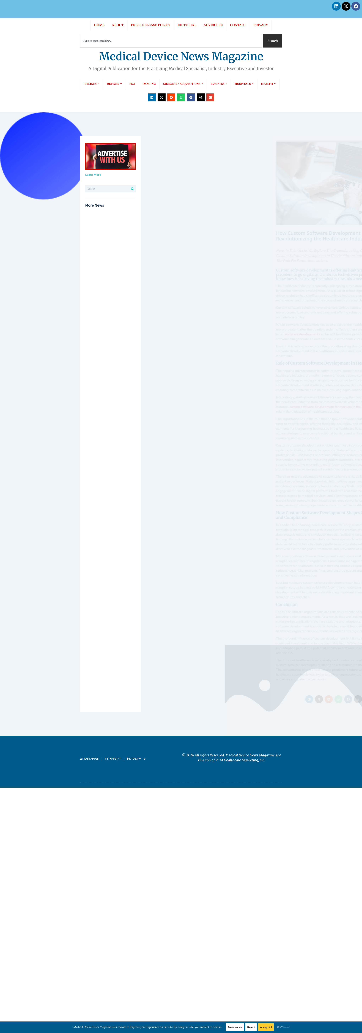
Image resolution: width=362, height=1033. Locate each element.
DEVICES (114, 84)
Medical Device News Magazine (181, 56)
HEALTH (268, 84)
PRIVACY (260, 25)
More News (94, 205)
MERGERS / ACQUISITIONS (183, 84)
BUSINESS (219, 84)
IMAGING (149, 84)
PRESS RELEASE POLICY (150, 25)
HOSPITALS (244, 84)
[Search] (132, 188)
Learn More (93, 175)
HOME (99, 25)
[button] (152, 97)
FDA (132, 84)
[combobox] (171, 41)
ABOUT (118, 25)
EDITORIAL (187, 25)
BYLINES (92, 84)
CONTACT (238, 25)
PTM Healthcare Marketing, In (239, 760)
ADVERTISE (213, 25)
